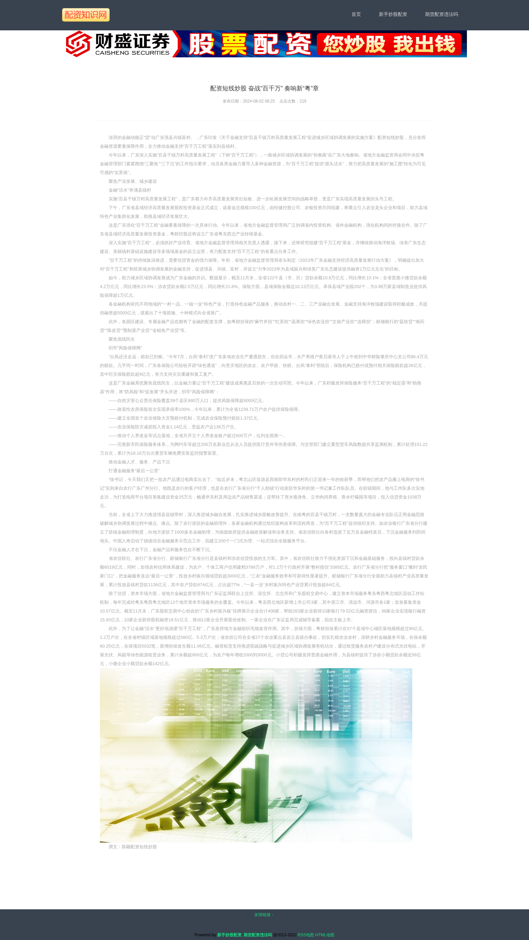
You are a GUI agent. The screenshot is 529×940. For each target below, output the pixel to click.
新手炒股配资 (393, 14)
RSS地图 (306, 935)
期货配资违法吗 (441, 14)
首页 (356, 14)
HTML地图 (325, 935)
